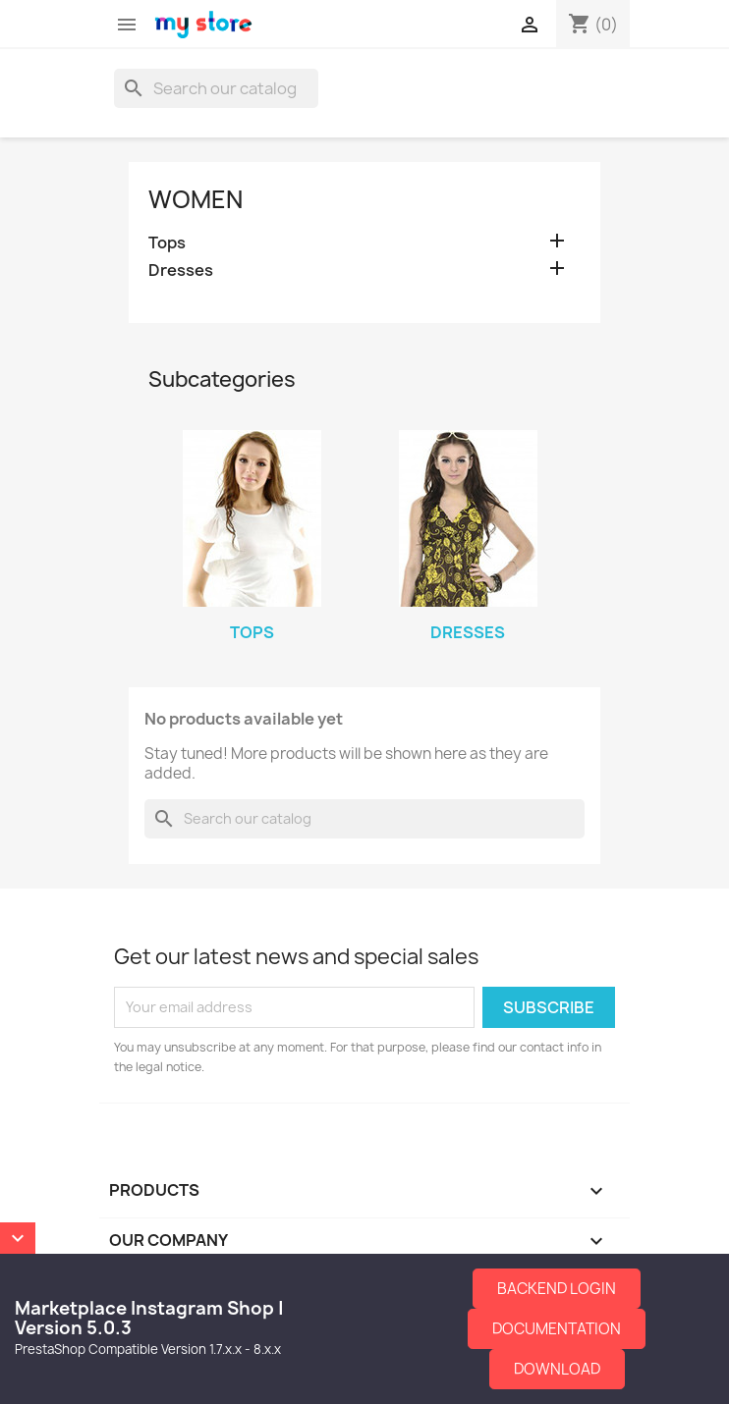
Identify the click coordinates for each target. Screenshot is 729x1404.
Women (195, 199)
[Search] (216, 88)
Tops (167, 243)
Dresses (180, 270)
